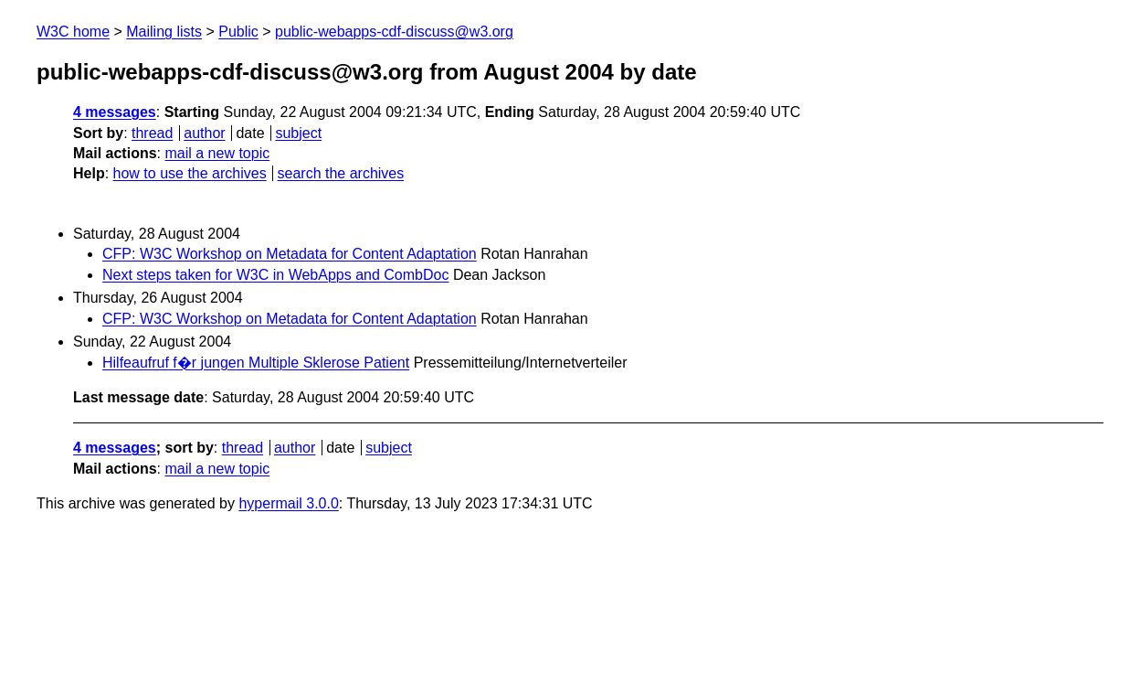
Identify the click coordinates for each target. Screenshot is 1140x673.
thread (152, 133)
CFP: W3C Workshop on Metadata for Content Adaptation (289, 254)
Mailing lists (164, 31)
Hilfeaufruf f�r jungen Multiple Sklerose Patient (255, 362)
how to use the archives (190, 173)
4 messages (114, 112)
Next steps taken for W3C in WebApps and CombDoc (275, 275)
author (204, 133)
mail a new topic (216, 153)
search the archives (341, 173)
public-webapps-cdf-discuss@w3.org (394, 31)
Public (238, 31)
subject (298, 133)
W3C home (73, 31)
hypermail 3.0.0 (288, 503)
